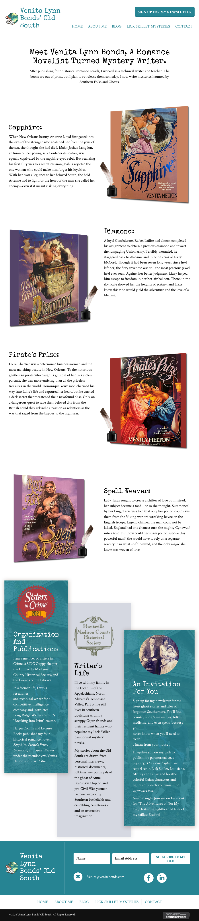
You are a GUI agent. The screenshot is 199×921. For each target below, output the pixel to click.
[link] (77, 27)
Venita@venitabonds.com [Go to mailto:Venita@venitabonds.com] (105, 876)
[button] (165, 11)
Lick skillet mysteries (117, 901)
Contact (153, 901)
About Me (63, 901)
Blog (84, 901)
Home (42, 901)
